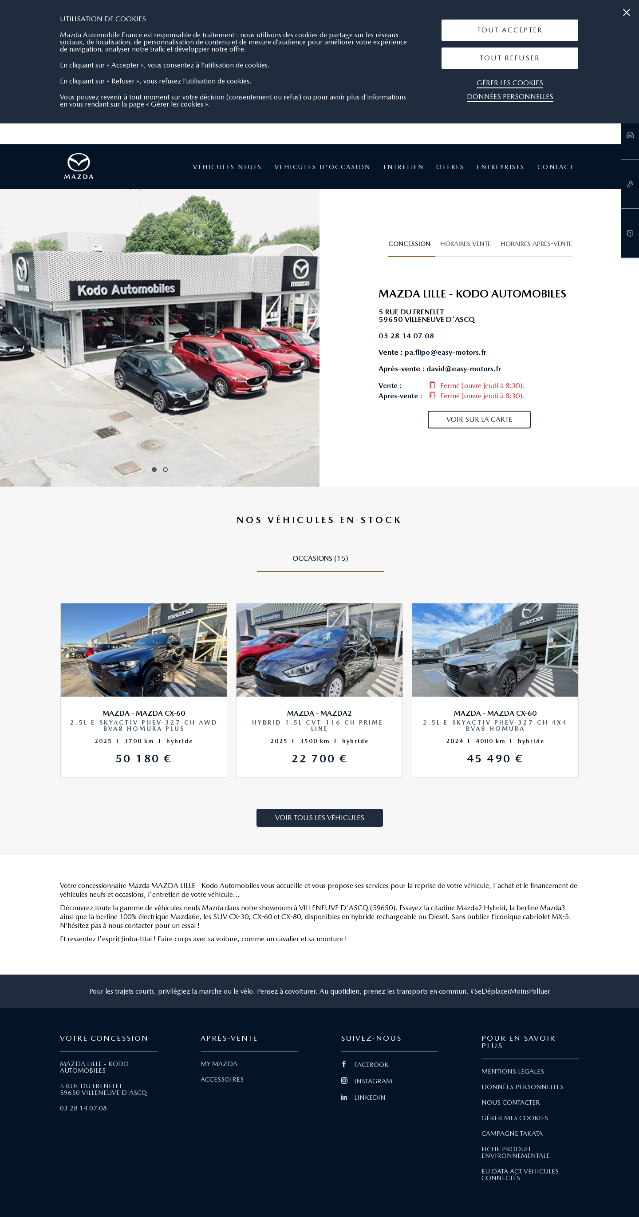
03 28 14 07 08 (83, 1108)
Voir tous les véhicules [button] (319, 817)
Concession (409, 244)
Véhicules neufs (227, 167)
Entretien (403, 167)
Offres (450, 167)
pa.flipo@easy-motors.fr (445, 352)
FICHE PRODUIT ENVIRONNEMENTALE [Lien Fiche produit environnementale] (515, 1152)
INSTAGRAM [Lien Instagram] (366, 1081)
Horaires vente (465, 244)
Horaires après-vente (536, 244)
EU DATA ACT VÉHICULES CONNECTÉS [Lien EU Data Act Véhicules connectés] (520, 1174)
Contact (555, 167)
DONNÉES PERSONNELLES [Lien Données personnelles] (522, 1087)
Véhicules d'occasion (323, 167)
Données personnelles (510, 96)
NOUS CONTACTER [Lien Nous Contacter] (510, 1102)
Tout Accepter (510, 30)
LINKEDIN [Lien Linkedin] (363, 1098)
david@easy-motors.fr (463, 368)
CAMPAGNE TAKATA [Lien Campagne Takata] (512, 1134)
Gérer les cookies (510, 83)
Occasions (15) (320, 558)
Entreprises (501, 167)
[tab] (411, 247)
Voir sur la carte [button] (479, 419)
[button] (510, 30)
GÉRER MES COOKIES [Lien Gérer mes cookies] (514, 1118)
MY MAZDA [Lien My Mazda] (219, 1064)
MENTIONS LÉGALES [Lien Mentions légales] (512, 1071)
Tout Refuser (510, 58)
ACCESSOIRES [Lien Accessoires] (222, 1079)
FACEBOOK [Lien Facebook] (365, 1065)
